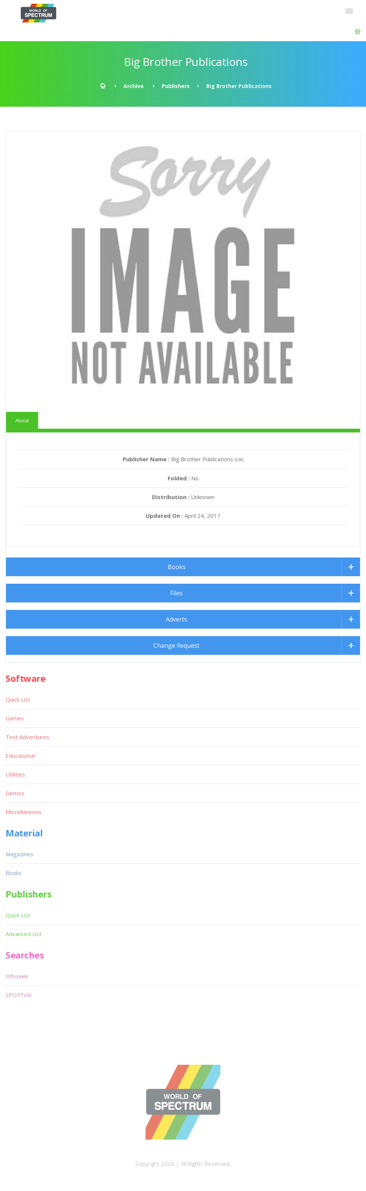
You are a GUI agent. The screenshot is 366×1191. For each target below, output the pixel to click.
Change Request (176, 645)
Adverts (176, 619)
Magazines (19, 854)
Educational (20, 755)
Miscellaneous (24, 811)
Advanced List (24, 934)
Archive (133, 85)
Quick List (18, 699)
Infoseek (17, 976)
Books (177, 567)
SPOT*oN (18, 995)
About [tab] (22, 420)
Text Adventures (27, 737)
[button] (357, 32)
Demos (15, 793)
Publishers (176, 85)
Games (15, 718)
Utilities (15, 774)
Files (176, 593)
